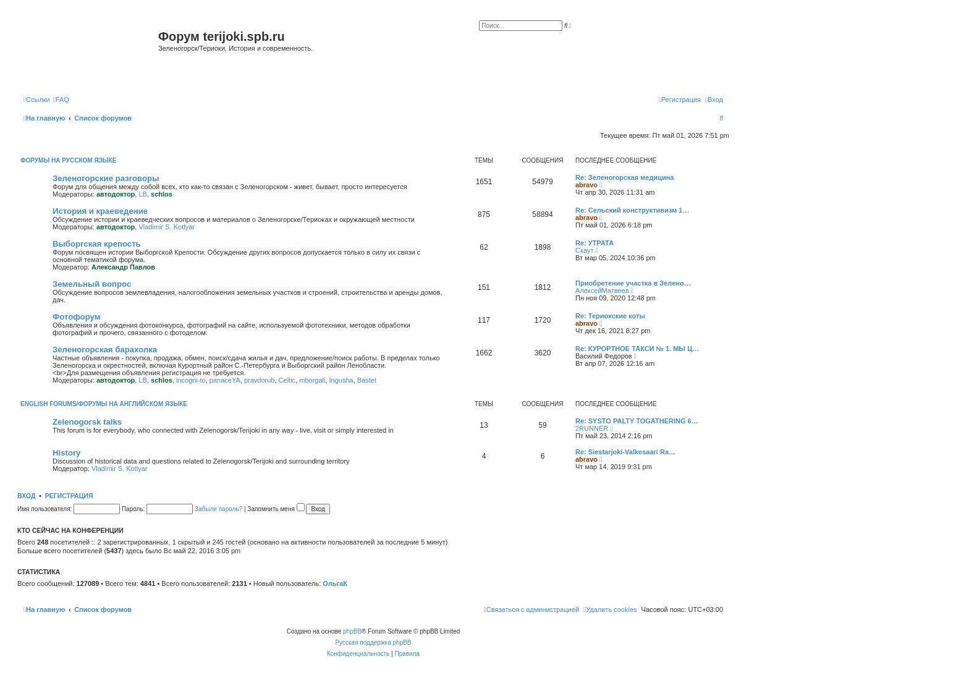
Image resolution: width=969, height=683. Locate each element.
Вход (26, 495)
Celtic (287, 380)
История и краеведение (100, 211)
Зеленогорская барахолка (105, 349)
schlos (161, 194)
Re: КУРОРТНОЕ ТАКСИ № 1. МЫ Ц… (637, 348)
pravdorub (259, 380)
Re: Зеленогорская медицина (624, 177)
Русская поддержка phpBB (373, 642)
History (66, 452)
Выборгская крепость (97, 243)
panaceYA (224, 380)
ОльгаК (335, 583)
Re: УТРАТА (594, 243)
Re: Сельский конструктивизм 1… (632, 210)
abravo (586, 185)
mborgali (312, 380)
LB (142, 194)
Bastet (366, 380)
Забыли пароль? (218, 509)
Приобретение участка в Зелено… (633, 283)
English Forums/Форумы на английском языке (103, 404)
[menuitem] (61, 99)
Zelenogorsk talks (87, 421)
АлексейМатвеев (602, 290)
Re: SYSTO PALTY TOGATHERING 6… (636, 421)
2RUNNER (591, 428)
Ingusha (341, 380)
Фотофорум (77, 316)
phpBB (352, 631)
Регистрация (69, 495)
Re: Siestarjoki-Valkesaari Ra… (625, 452)
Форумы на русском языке (68, 160)
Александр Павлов (123, 267)
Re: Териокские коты (610, 316)
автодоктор (115, 194)
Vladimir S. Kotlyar (166, 227)
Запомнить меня (275, 509)
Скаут (584, 250)
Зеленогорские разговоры (106, 178)
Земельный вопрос (92, 284)
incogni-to (191, 380)
